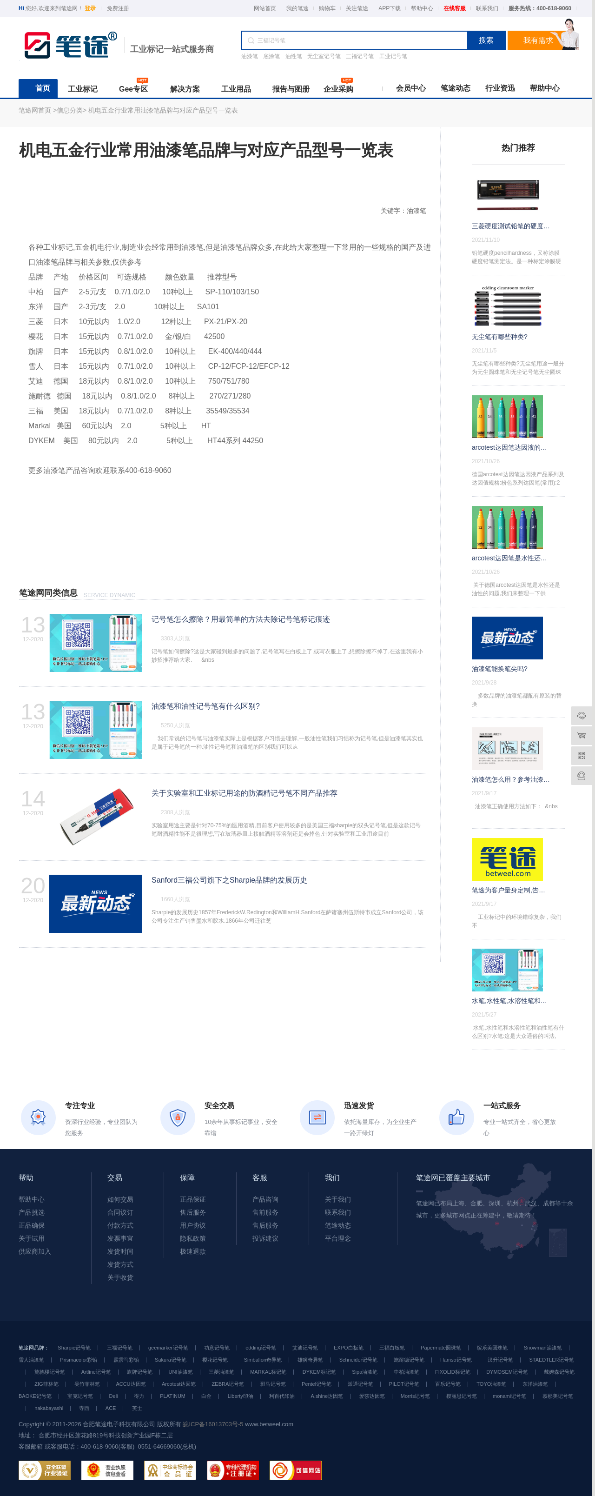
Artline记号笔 (96, 1372)
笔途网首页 (35, 110)
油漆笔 (249, 56)
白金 (206, 1396)
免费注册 (118, 8)
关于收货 (120, 1277)
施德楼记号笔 (49, 1372)
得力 (139, 1396)
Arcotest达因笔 (179, 1384)
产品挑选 (32, 1212)
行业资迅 (500, 88)
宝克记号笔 (80, 1396)
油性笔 (293, 56)
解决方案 (185, 89)
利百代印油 (282, 1396)
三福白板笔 (392, 1347)
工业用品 (236, 89)
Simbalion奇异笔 (263, 1360)
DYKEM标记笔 (319, 1372)
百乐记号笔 (448, 1384)
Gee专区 (133, 89)
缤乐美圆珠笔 (492, 1347)
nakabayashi (48, 1408)
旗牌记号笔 (139, 1372)
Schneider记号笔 (358, 1360)
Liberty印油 (240, 1396)
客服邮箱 (31, 1446)
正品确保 (32, 1225)
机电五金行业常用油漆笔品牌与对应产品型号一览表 (163, 110)
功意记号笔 (217, 1347)
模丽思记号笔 (461, 1396)
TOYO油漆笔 (491, 1384)
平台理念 (338, 1238)
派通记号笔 (360, 1384)
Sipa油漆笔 (364, 1372)
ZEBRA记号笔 (228, 1384)
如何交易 (120, 1199)
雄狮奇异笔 (310, 1360)
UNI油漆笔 (181, 1372)
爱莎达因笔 (372, 1396)
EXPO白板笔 (349, 1347)
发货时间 (120, 1251)
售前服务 (265, 1212)
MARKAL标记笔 (268, 1372)
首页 (42, 88)
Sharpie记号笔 (74, 1347)
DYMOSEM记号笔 (507, 1372)
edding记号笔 (260, 1347)
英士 (137, 1408)
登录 (90, 8)
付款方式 (120, 1225)
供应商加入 (35, 1251)
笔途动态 (455, 88)
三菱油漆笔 (221, 1372)
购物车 (327, 8)
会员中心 (411, 88)
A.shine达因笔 (327, 1396)
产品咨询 (265, 1199)
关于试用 (32, 1238)
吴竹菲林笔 (87, 1384)
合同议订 (120, 1212)
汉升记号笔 (500, 1360)
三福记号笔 (360, 56)
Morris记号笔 (415, 1396)
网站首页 (265, 8)
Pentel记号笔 (316, 1384)
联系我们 (487, 8)
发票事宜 (120, 1238)
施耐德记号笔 (409, 1360)
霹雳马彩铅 (126, 1360)
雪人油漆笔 (31, 1360)
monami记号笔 (509, 1396)
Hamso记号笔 (456, 1360)
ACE (111, 1408)
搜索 (486, 40)
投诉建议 (265, 1238)
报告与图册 (291, 89)
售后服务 (193, 1212)
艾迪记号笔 (305, 1347)
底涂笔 (271, 56)
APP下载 (389, 8)
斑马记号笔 (273, 1384)
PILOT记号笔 (404, 1384)
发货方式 (120, 1264)
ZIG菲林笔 (46, 1384)
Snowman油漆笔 (543, 1347)
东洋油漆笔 (535, 1384)
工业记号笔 (393, 56)
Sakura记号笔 (170, 1360)
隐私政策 (193, 1238)
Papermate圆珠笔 (441, 1347)
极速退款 (193, 1251)
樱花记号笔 (215, 1360)
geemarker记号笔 (168, 1347)
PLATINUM (172, 1396)
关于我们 (338, 1199)
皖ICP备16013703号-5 (213, 1424)
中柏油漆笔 (406, 1372)
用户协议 (193, 1225)
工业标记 (83, 89)
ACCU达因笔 (130, 1384)
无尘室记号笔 (324, 56)
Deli (113, 1396)
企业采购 (338, 89)
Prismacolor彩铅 (78, 1360)
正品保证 (193, 1199)
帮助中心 (422, 8)
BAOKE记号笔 (35, 1396)
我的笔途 (297, 8)
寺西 (84, 1408)
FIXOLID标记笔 (452, 1372)
